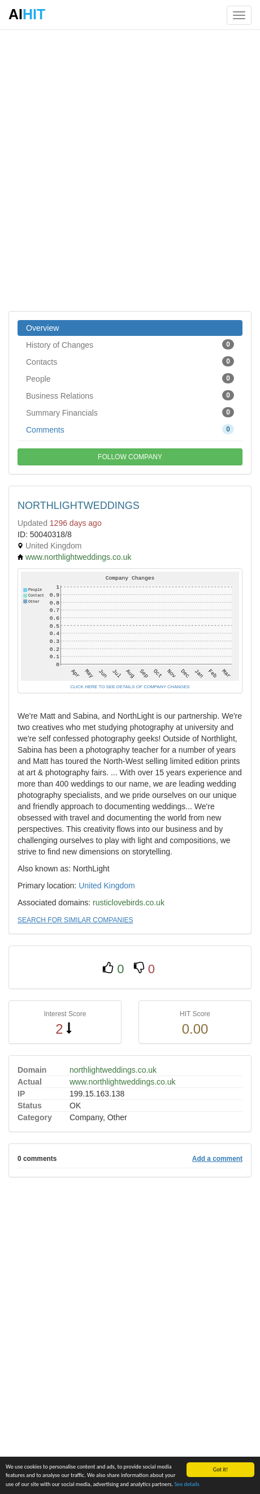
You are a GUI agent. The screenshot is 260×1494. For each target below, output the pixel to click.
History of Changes (130, 344)
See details (186, 1484)
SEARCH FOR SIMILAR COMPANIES (75, 920)
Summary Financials (130, 412)
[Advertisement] (130, 170)
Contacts (130, 361)
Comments (130, 429)
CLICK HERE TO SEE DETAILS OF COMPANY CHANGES (129, 686)
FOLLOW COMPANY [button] (130, 457)
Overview (42, 328)
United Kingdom (107, 885)
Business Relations (130, 395)
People (130, 378)
